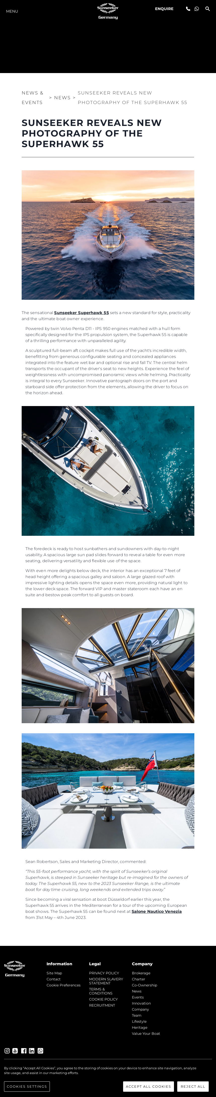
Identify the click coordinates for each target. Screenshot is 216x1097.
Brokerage (141, 973)
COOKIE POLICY (103, 999)
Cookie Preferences (64, 985)
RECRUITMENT (102, 1005)
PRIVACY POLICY (104, 973)
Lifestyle (139, 1021)
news (136, 991)
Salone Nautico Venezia (157, 911)
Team (136, 1015)
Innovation (141, 1003)
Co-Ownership (144, 985)
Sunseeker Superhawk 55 (81, 312)
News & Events (33, 97)
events (138, 997)
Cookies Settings (27, 1087)
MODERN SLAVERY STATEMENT (106, 981)
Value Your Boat (146, 1033)
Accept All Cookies (148, 1087)
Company (140, 1009)
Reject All (193, 1087)
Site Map (54, 973)
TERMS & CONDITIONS (101, 991)
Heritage (139, 1027)
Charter (138, 979)
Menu (12, 11)
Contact (54, 979)
